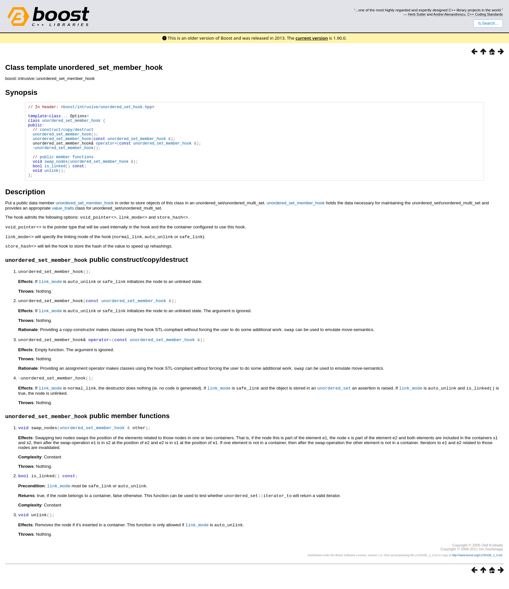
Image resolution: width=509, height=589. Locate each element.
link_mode (50, 295)
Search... (488, 23)
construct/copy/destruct (66, 135)
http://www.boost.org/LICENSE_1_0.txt (477, 564)
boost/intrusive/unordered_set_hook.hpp (107, 107)
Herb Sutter (417, 14)
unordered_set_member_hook (71, 124)
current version (311, 38)
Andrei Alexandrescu (449, 14)
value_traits (63, 223)
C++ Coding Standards (485, 14)
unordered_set (334, 400)
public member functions (66, 168)
